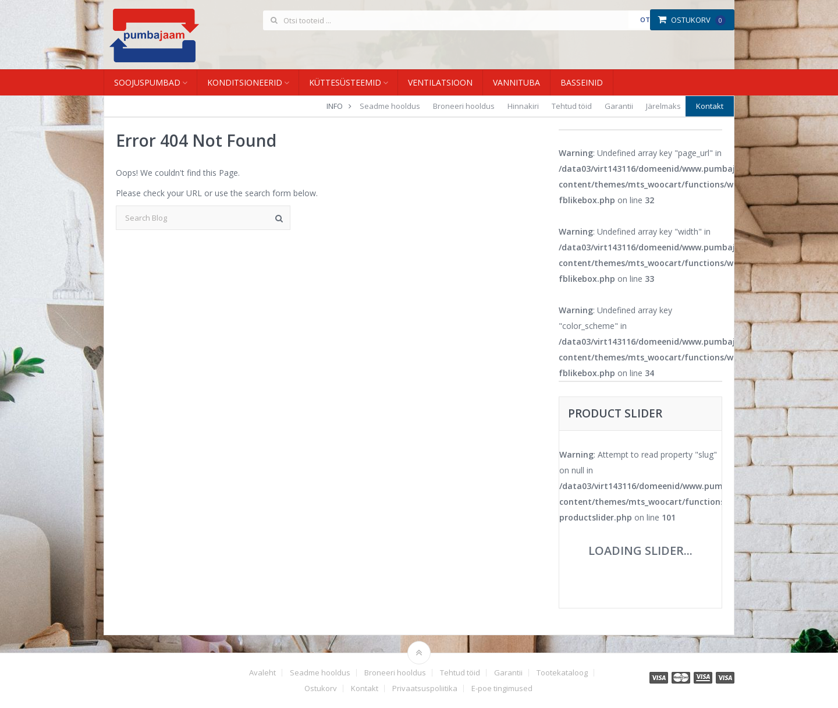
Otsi (648, 19)
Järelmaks (663, 106)
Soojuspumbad (147, 82)
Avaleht (262, 673)
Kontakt (709, 106)
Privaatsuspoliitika (424, 688)
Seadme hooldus (390, 106)
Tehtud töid (572, 106)
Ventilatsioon (440, 82)
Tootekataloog (562, 673)
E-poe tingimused (501, 688)
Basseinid (581, 82)
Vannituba (516, 82)
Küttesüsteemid (345, 82)
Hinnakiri (523, 106)
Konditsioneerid (244, 82)
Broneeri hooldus (464, 106)
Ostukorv (692, 20)
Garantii (619, 106)
